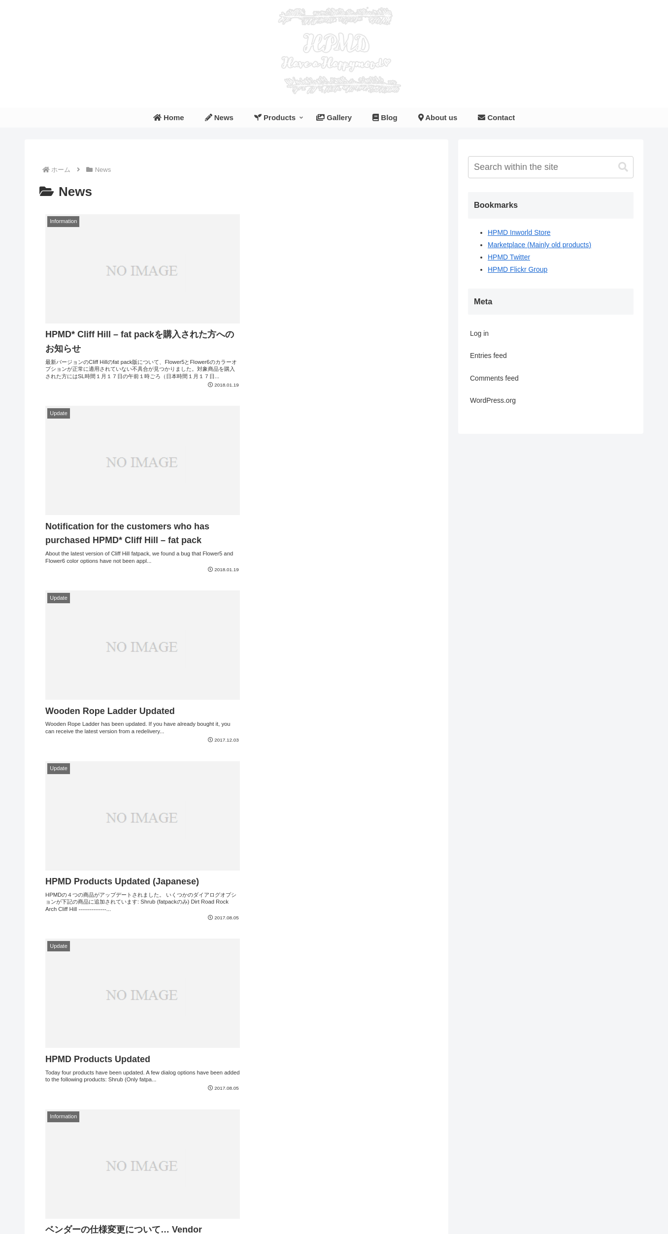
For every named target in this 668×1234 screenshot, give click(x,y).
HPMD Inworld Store (519, 232)
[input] (551, 167)
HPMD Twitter (509, 257)
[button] (623, 167)
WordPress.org (493, 400)
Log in (479, 333)
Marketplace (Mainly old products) (539, 245)
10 (316, 1139)
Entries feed (488, 355)
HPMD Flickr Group (517, 269)
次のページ (237, 1102)
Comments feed (494, 378)
